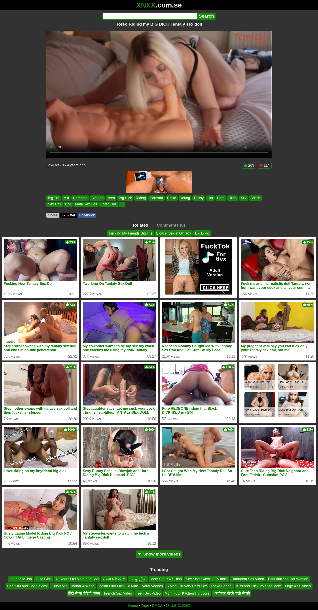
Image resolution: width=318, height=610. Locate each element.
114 (264, 165)
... (122, 204)
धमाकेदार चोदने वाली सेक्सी (231, 593)
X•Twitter (68, 215)
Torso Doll (109, 204)
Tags (145, 606)
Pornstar (156, 198)
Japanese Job (21, 579)
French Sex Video (118, 593)
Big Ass (97, 198)
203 (249, 165)
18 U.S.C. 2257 (178, 606)
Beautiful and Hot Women (288, 579)
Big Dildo (202, 233)
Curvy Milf (59, 586)
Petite (171, 198)
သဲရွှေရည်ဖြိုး (137, 579)
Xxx (243, 198)
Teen (111, 198)
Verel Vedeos (152, 586)
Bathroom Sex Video (248, 579)
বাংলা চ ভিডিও (114, 579)
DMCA (157, 606)
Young (185, 198)
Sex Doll (54, 204)
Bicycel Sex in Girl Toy (173, 233)
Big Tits (53, 198)
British (255, 198)
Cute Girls (43, 579)
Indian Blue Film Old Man (118, 586)
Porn (221, 198)
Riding (141, 198)
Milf (66, 198)
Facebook (87, 215)
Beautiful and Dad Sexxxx (27, 586)
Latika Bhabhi (221, 586)
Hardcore (80, 198)
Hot (210, 198)
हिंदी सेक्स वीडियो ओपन (84, 593)
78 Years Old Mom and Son (77, 579)
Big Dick (125, 198)
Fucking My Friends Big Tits (130, 233)
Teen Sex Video (148, 593)
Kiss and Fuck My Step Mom (258, 586)
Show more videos (159, 554)
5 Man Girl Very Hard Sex (187, 586)
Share (52, 215)
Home (133, 606)
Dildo (233, 198)
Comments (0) (171, 225)
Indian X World (83, 586)
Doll (68, 204)
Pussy (199, 198)
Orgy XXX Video (298, 586)
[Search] (149, 16)
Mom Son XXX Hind (166, 579)
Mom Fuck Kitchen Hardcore (187, 593)
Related (140, 225)
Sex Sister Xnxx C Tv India (207, 579)
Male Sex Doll (86, 204)
